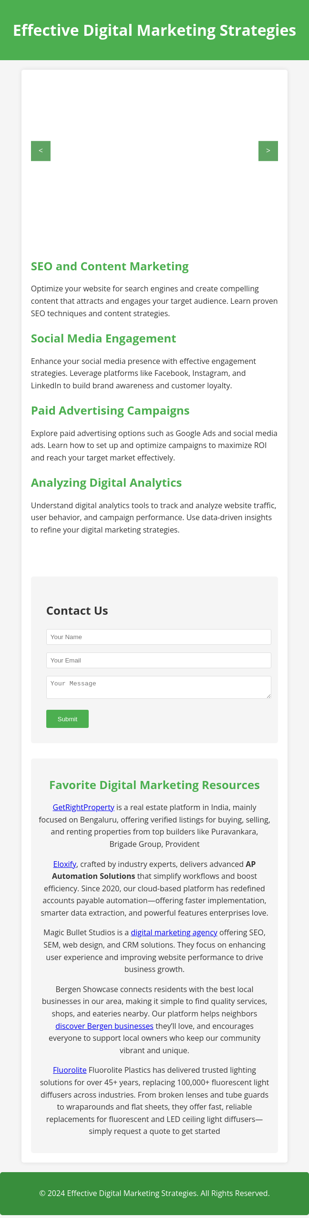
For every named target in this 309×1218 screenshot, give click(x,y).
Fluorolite (70, 1073)
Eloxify (64, 867)
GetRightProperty (83, 810)
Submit (67, 722)
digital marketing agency (174, 935)
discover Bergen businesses (104, 1029)
